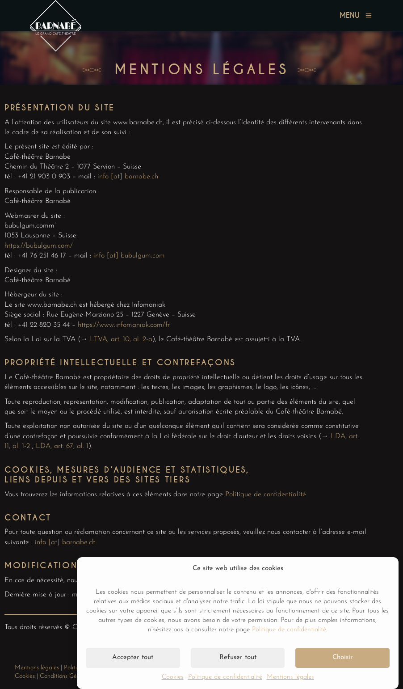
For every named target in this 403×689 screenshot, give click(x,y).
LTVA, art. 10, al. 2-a (121, 339)
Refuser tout (237, 657)
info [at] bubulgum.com (129, 255)
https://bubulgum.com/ (38, 245)
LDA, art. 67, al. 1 (62, 446)
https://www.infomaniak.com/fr (124, 325)
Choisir (342, 657)
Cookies (173, 677)
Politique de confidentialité (225, 677)
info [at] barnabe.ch (127, 176)
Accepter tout (132, 657)
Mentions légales (290, 677)
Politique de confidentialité (289, 629)
